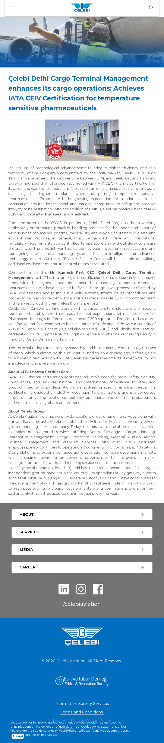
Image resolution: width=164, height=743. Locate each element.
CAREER (28, 567)
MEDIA (26, 549)
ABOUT (27, 514)
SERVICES (29, 532)
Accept (18, 737)
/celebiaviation (82, 604)
